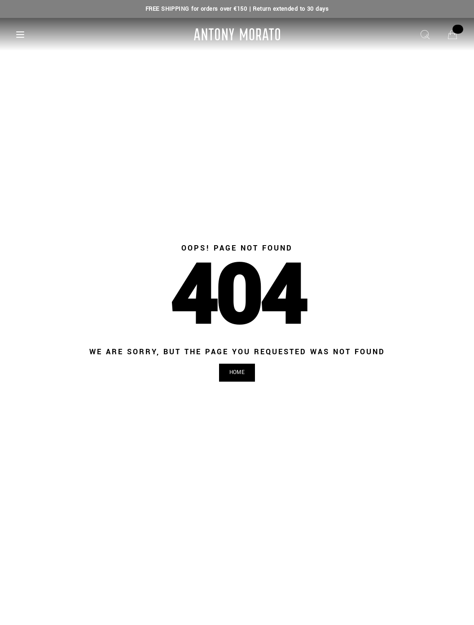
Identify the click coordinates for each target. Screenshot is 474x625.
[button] (237, 373)
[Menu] (20, 34)
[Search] (425, 34)
